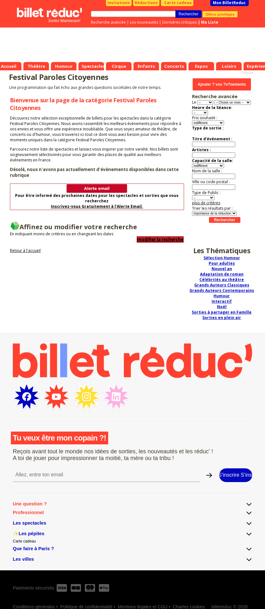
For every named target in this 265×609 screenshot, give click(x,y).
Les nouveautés (144, 22)
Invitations (119, 2)
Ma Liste (209, 22)
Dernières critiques (179, 22)
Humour (221, 296)
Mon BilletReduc (229, 2)
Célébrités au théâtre (221, 279)
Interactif (222, 301)
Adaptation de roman (222, 274)
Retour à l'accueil (25, 250)
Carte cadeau (178, 2)
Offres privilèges (220, 14)
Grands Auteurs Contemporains (221, 290)
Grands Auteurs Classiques (221, 285)
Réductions (146, 2)
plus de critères (206, 203)
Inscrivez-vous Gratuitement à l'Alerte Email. (97, 206)
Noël (222, 306)
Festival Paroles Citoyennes (58, 77)
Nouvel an (222, 268)
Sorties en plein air (221, 317)
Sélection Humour (222, 258)
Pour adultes (222, 263)
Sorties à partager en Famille (222, 312)
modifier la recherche (160, 239)
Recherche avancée (108, 22)
